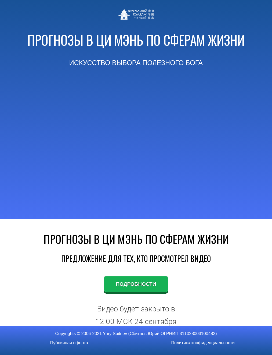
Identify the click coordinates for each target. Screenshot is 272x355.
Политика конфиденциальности (203, 342)
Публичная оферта (69, 342)
